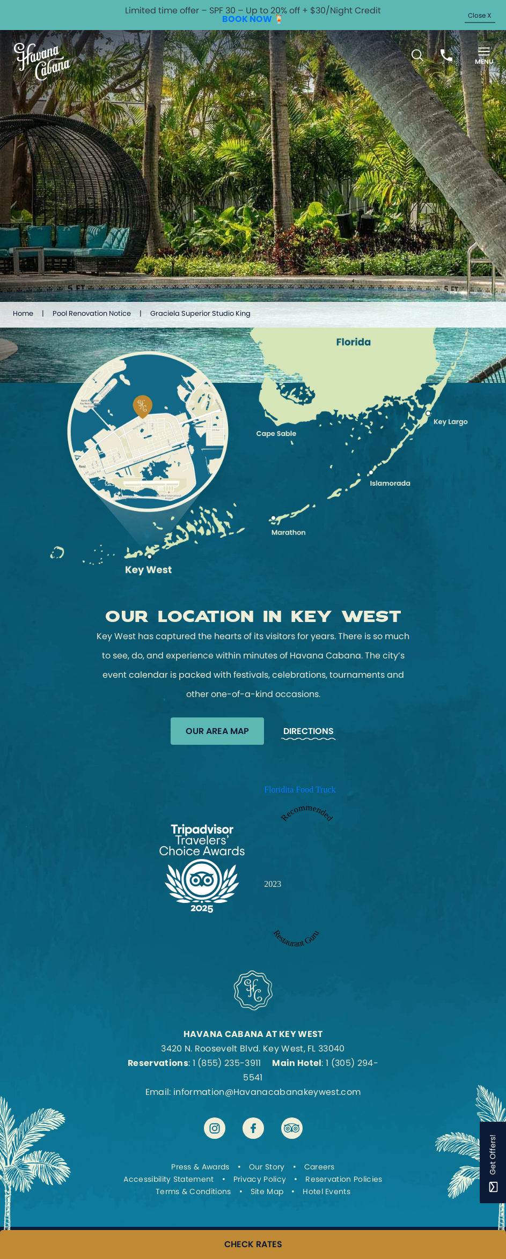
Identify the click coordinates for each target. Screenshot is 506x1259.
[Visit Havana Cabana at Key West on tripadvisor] (292, 1128)
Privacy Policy (259, 1179)
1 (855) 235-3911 (227, 1063)
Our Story (267, 1166)
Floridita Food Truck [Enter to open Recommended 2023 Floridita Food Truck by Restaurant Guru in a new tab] (299, 789)
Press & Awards (200, 1166)
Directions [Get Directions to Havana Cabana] (308, 731)
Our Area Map (217, 731)
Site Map (267, 1191)
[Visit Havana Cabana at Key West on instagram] (214, 1128)
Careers (319, 1166)
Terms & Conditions (193, 1191)
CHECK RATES (253, 1244)
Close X (479, 15)
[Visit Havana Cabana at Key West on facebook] (253, 1128)
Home (23, 313)
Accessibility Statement (168, 1179)
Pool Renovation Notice (92, 313)
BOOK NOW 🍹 (253, 19)
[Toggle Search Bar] (417, 55)
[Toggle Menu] (484, 55)
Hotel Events (326, 1191)
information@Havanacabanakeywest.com (267, 1092)
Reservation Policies (343, 1179)
